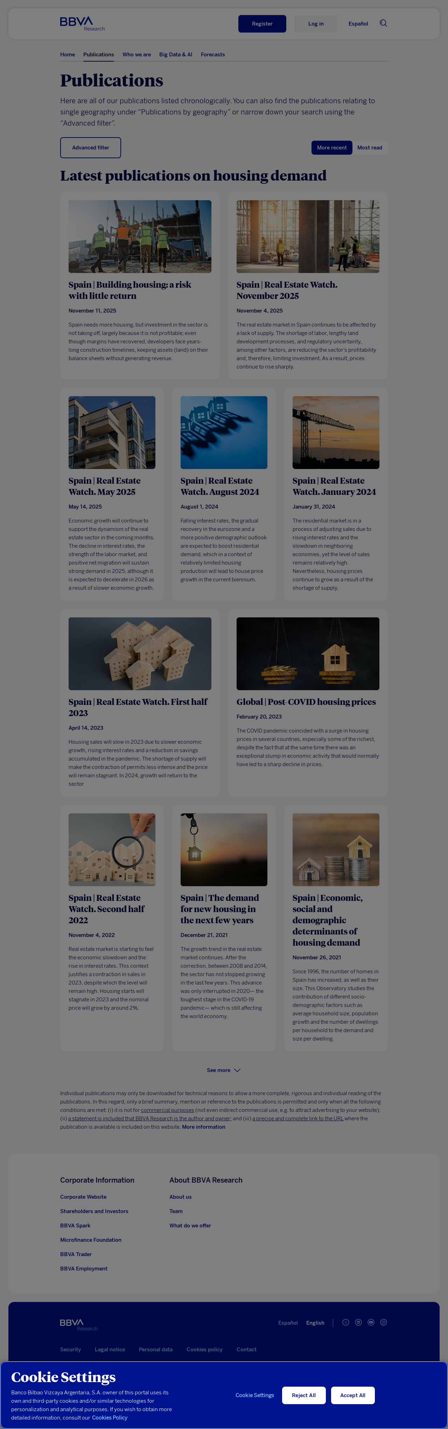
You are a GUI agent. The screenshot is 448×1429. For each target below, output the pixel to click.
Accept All (353, 1395)
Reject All (304, 1395)
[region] (224, 1395)
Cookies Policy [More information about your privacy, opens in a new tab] (109, 1418)
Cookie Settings (255, 1395)
